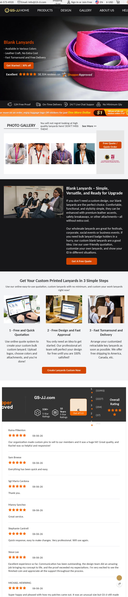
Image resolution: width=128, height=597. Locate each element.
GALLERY (85, 10)
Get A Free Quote (82, 261)
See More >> (89, 126)
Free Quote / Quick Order (110, 145)
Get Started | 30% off (19, 65)
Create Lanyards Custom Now (64, 370)
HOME (24, 10)
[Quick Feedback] (119, 584)
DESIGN (66, 10)
